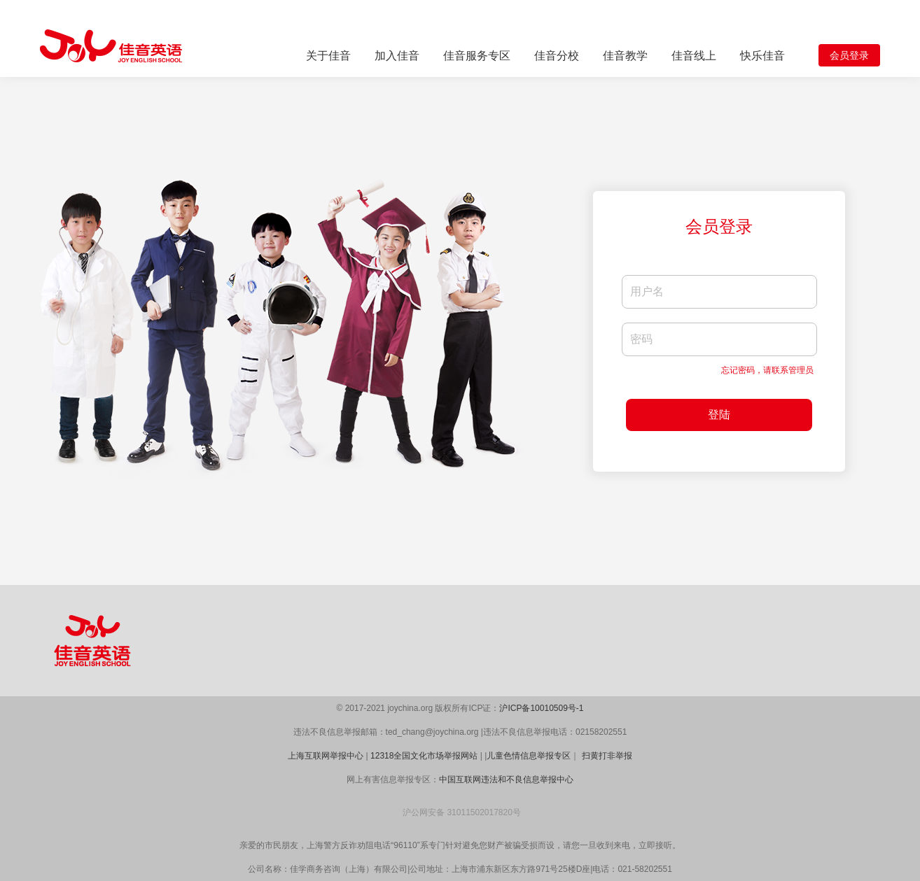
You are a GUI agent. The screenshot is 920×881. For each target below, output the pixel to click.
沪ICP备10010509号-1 (541, 708)
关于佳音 (328, 56)
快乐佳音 (762, 56)
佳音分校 (556, 56)
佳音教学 (625, 56)
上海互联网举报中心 (325, 756)
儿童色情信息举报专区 (529, 756)
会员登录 (849, 55)
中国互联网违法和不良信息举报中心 (506, 779)
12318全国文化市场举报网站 (424, 756)
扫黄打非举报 (607, 756)
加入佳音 (397, 56)
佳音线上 (693, 56)
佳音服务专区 (476, 56)
